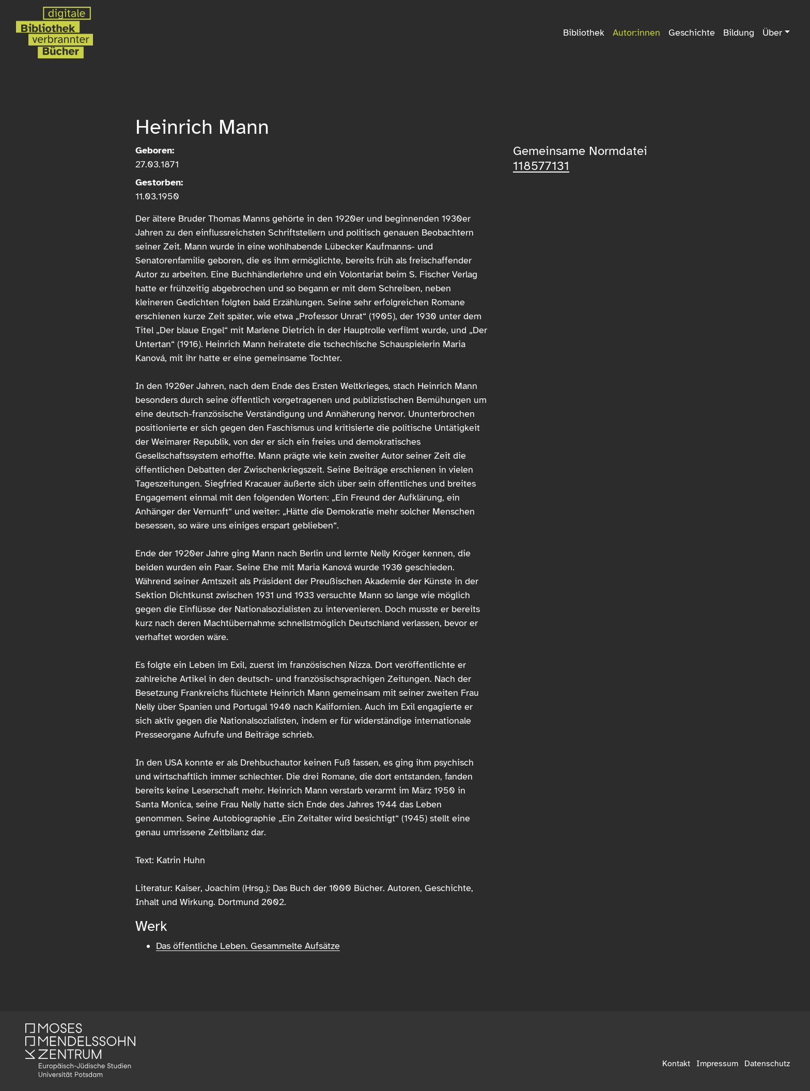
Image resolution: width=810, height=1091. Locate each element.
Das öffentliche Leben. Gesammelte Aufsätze (248, 946)
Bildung (738, 32)
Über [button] (772, 32)
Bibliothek (583, 32)
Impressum (717, 1063)
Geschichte (691, 32)
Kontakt (676, 1063)
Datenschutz (767, 1063)
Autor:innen (636, 32)
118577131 (541, 166)
